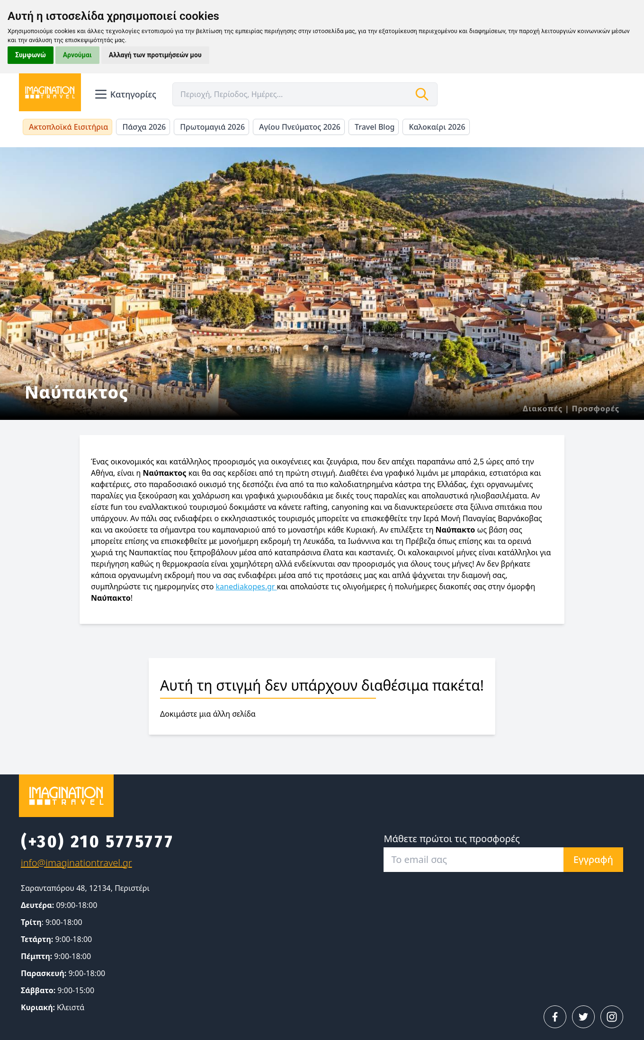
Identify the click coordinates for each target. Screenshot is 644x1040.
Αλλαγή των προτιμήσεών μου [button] (155, 55)
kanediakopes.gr (246, 586)
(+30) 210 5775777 (97, 841)
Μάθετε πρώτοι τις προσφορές (451, 838)
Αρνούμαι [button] (77, 55)
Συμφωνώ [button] (30, 55)
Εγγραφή (593, 859)
